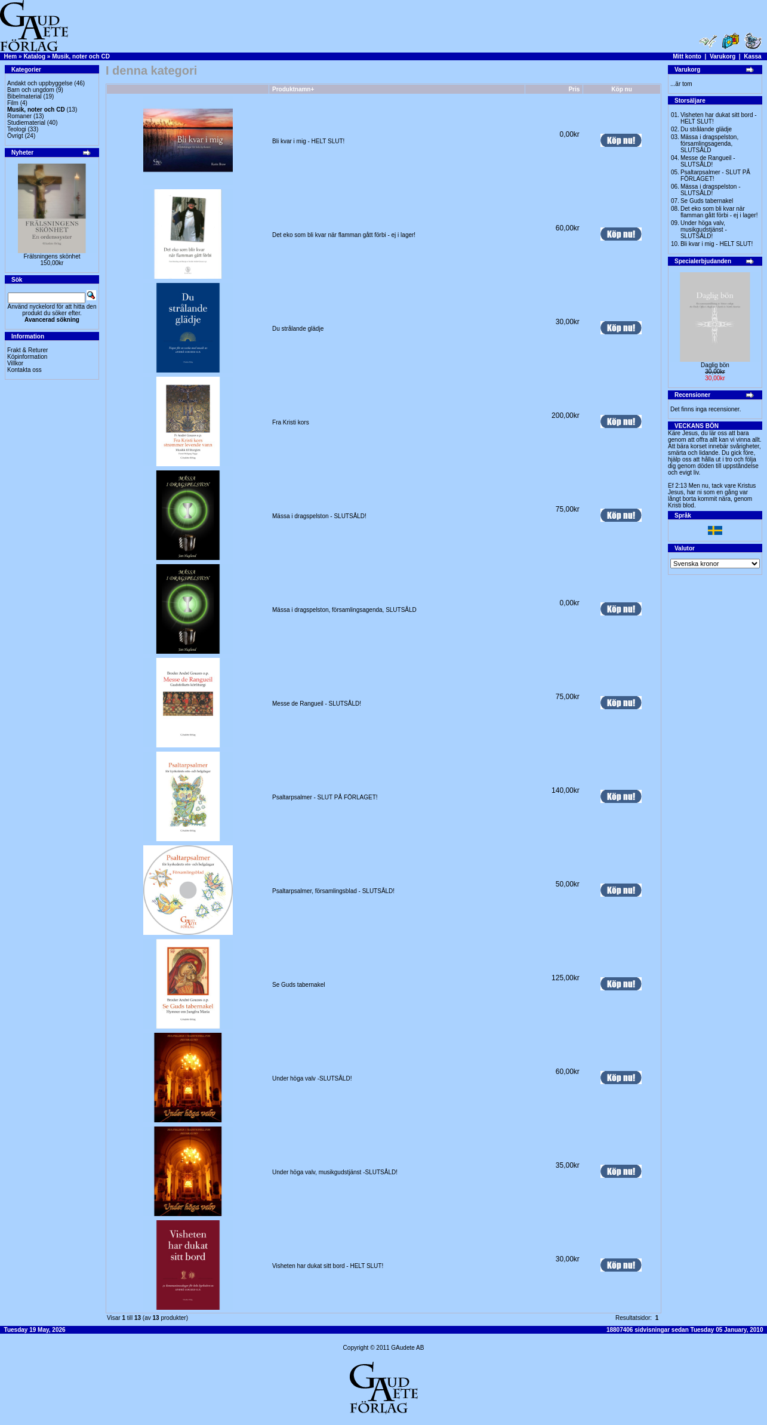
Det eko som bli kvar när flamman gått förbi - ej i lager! (343, 235)
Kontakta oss (24, 370)
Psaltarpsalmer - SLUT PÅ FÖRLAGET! (325, 797)
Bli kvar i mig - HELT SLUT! (308, 141)
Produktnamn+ (293, 89)
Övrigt (15, 136)
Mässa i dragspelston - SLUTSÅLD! (319, 516)
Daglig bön (715, 365)
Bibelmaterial (24, 96)
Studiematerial (26, 122)
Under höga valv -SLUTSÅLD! (312, 1078)
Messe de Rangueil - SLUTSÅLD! (316, 703)
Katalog (34, 56)
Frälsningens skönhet (51, 256)
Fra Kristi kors (290, 422)
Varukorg (722, 56)
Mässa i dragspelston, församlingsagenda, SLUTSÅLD (344, 610)
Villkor (15, 363)
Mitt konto (687, 56)
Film (13, 103)
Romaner (19, 116)
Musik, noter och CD (81, 56)
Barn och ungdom (30, 90)
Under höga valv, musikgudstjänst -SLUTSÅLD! (335, 1172)
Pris (574, 89)
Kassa (752, 56)
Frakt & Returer (27, 350)
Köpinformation (27, 356)
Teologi (16, 129)
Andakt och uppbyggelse (40, 83)
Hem (10, 56)
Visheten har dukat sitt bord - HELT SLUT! (327, 1266)
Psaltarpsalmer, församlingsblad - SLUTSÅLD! (333, 891)
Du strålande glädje (298, 328)
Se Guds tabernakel (298, 984)
